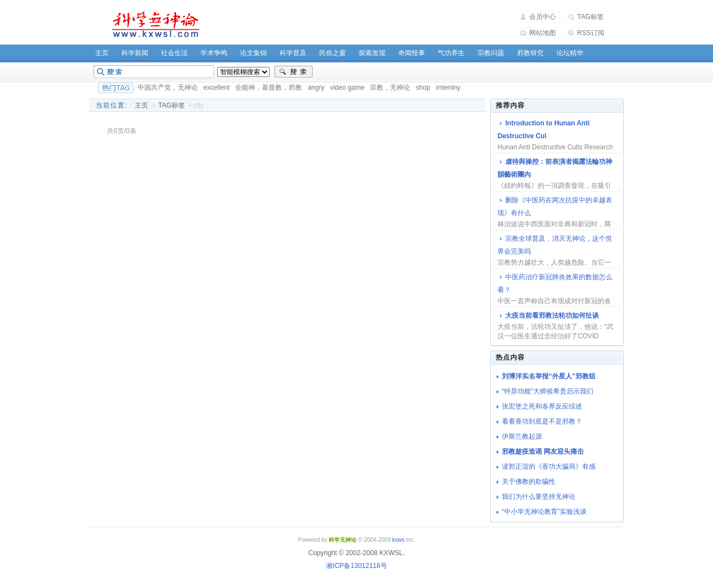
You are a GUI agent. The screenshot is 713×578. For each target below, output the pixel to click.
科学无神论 (153, 24)
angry (315, 87)
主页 (102, 53)
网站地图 (542, 33)
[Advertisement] (365, 24)
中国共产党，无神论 (168, 87)
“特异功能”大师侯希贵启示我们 (547, 391)
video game (347, 87)
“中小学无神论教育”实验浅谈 (544, 512)
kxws (398, 540)
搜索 (293, 72)
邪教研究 (530, 53)
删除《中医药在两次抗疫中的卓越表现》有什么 (554, 206)
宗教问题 (490, 53)
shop (423, 87)
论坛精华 (569, 53)
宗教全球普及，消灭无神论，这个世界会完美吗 (554, 245)
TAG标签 (590, 17)
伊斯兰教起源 (522, 436)
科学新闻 (134, 53)
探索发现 (372, 53)
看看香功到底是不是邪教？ (542, 421)
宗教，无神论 (390, 87)
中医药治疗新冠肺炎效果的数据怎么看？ (554, 283)
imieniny (448, 87)
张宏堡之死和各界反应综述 (542, 406)
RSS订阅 (590, 33)
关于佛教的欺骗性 (528, 481)
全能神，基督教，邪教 (268, 87)
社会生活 (174, 53)
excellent (216, 87)
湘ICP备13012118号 (356, 566)
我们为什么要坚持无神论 (538, 497)
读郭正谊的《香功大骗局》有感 (548, 466)
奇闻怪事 (411, 53)
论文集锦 (253, 53)
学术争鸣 (214, 53)
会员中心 (542, 17)
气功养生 (451, 53)
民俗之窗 (332, 53)
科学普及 (293, 53)
